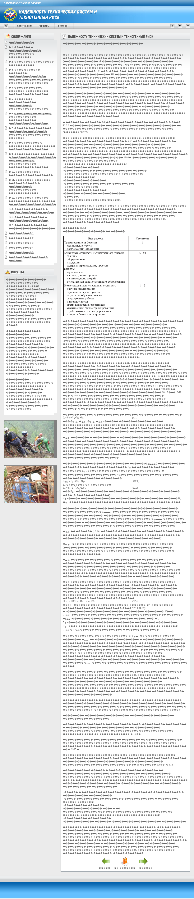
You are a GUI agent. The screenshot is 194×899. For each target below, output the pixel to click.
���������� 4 (21, 247)
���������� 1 (21, 233)
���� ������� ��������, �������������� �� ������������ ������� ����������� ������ (31, 76)
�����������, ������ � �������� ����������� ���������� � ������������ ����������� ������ (32, 160)
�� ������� (124, 868)
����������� (21, 42)
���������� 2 (21, 238)
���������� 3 (21, 243)
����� (104, 868)
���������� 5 (21, 252)
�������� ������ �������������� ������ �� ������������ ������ (32, 201)
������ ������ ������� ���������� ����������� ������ (28, 91)
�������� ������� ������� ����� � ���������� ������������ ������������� (30, 186)
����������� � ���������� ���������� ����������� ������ (32, 146)
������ (146, 868)
